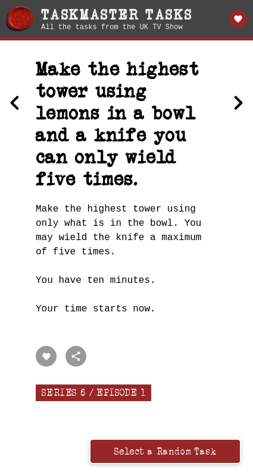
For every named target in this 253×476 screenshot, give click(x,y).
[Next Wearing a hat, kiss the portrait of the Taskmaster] (238, 104)
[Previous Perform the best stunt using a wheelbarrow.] (15, 104)
